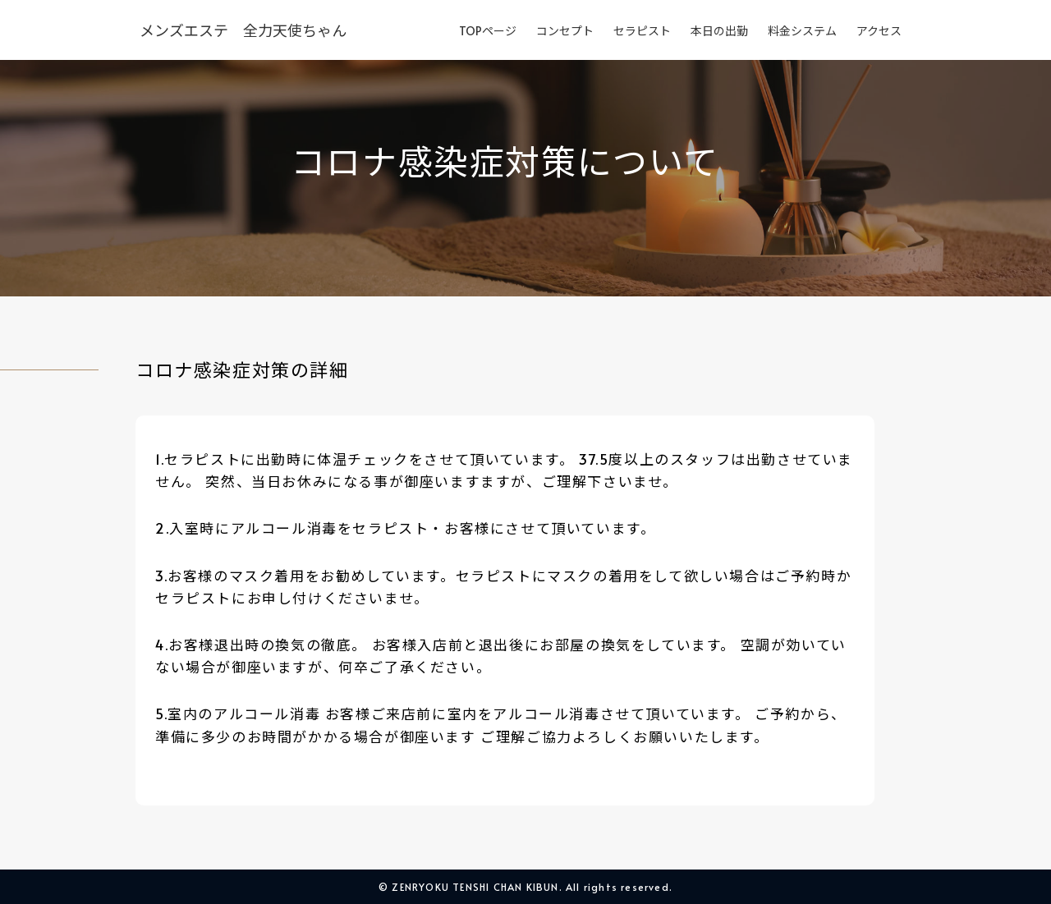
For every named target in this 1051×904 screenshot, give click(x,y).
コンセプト (565, 31)
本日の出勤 (719, 31)
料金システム (802, 31)
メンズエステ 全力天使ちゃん (243, 30)
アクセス (879, 31)
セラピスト (642, 31)
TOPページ (487, 31)
